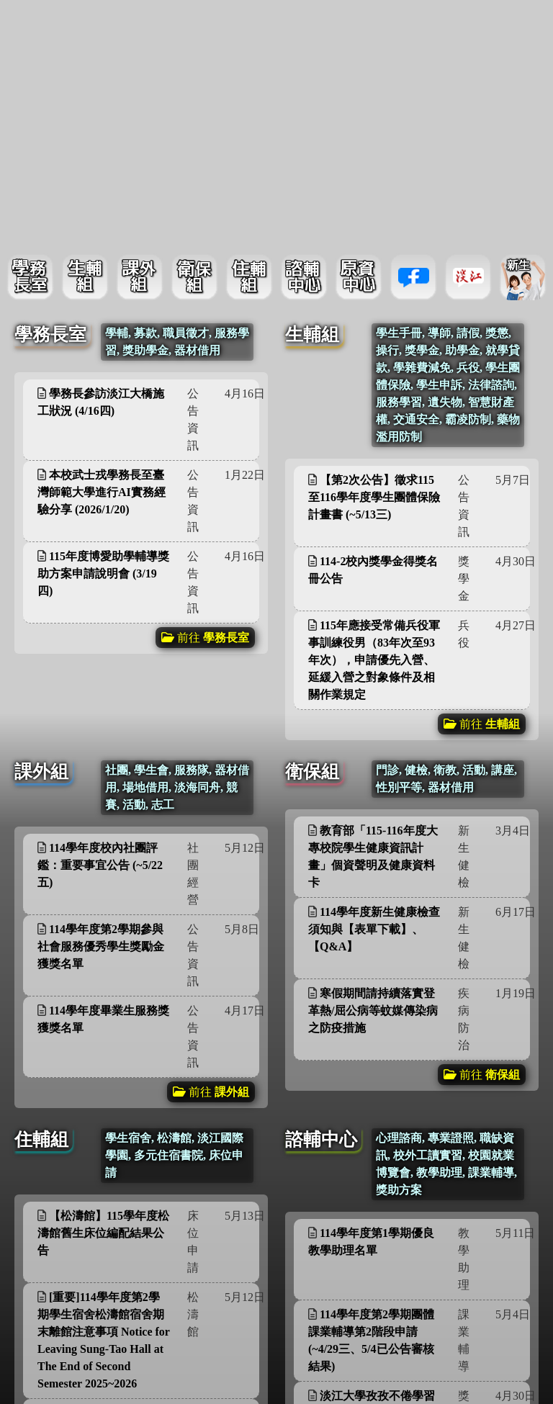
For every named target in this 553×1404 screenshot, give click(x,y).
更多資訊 (218, 317)
